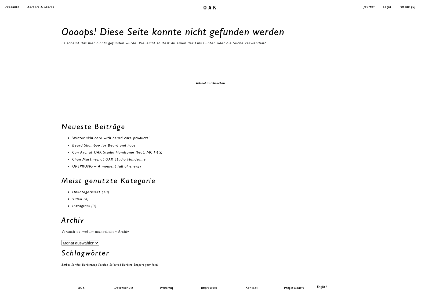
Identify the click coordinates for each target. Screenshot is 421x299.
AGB (81, 288)
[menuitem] (337, 287)
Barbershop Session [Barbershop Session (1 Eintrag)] (95, 264)
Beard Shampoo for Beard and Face (104, 145)
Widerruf (166, 288)
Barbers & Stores (40, 7)
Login (387, 7)
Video (77, 199)
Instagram (81, 206)
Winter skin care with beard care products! (111, 138)
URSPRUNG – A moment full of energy (106, 166)
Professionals (294, 288)
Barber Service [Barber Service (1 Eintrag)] (71, 264)
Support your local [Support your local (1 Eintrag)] (146, 264)
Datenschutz (123, 288)
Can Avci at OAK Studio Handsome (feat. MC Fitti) (117, 152)
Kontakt (252, 288)
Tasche (407, 7)
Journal (369, 7)
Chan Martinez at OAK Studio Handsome (109, 159)
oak (210, 7)
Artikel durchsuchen (210, 83)
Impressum (209, 288)
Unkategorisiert (86, 192)
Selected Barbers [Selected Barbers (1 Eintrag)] (121, 264)
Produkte (12, 7)
